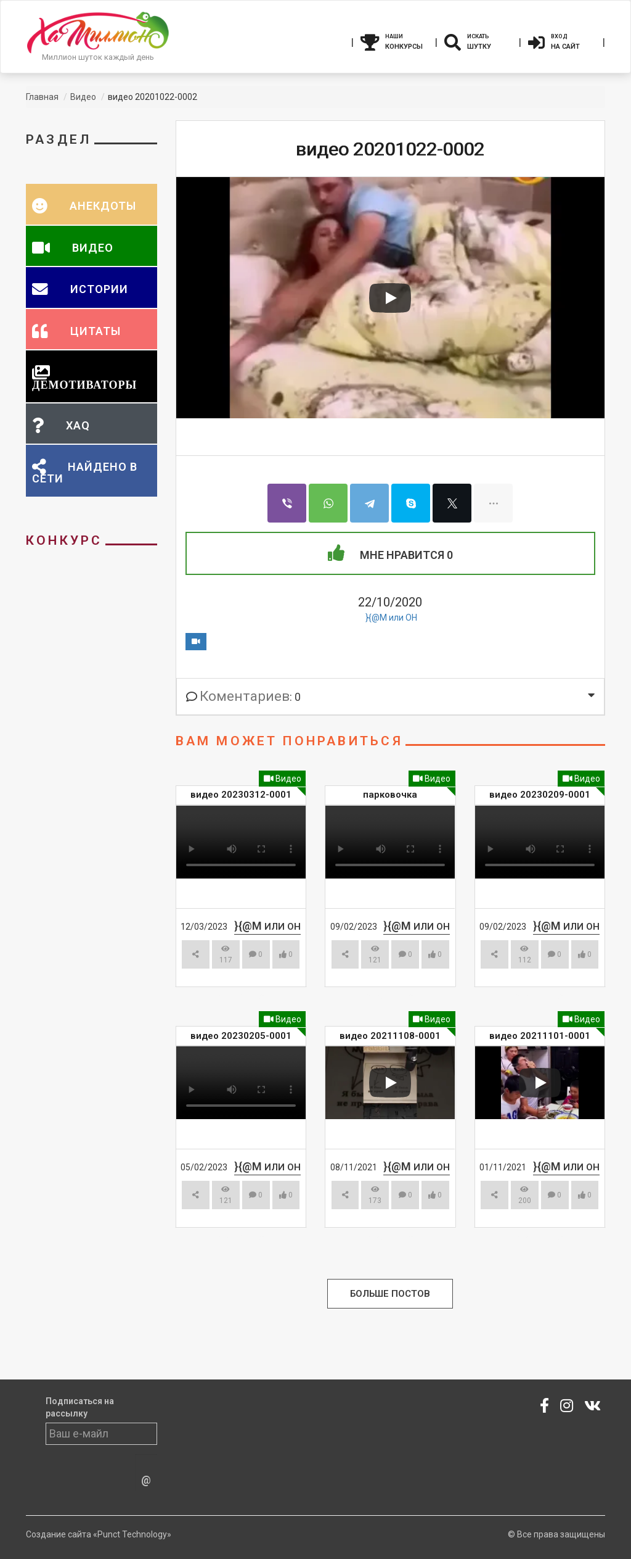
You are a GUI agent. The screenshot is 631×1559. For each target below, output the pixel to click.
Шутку (478, 41)
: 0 (243, 696)
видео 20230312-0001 (240, 794)
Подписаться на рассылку (80, 1407)
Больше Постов (390, 1293)
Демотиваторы (84, 384)
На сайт (562, 41)
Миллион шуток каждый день (98, 57)
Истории (97, 289)
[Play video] (390, 298)
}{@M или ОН (391, 617)
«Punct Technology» (132, 1534)
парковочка (390, 794)
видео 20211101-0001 (539, 1035)
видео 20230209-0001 (539, 794)
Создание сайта (58, 1534)
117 (225, 954)
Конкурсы (394, 41)
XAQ (76, 425)
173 (374, 1195)
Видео (282, 779)
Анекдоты (101, 205)
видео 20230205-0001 (240, 1035)
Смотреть (235, 996)
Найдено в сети (84, 472)
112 (524, 954)
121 (374, 954)
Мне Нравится (390, 553)
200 (524, 1195)
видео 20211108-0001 (390, 1035)
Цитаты (94, 331)
